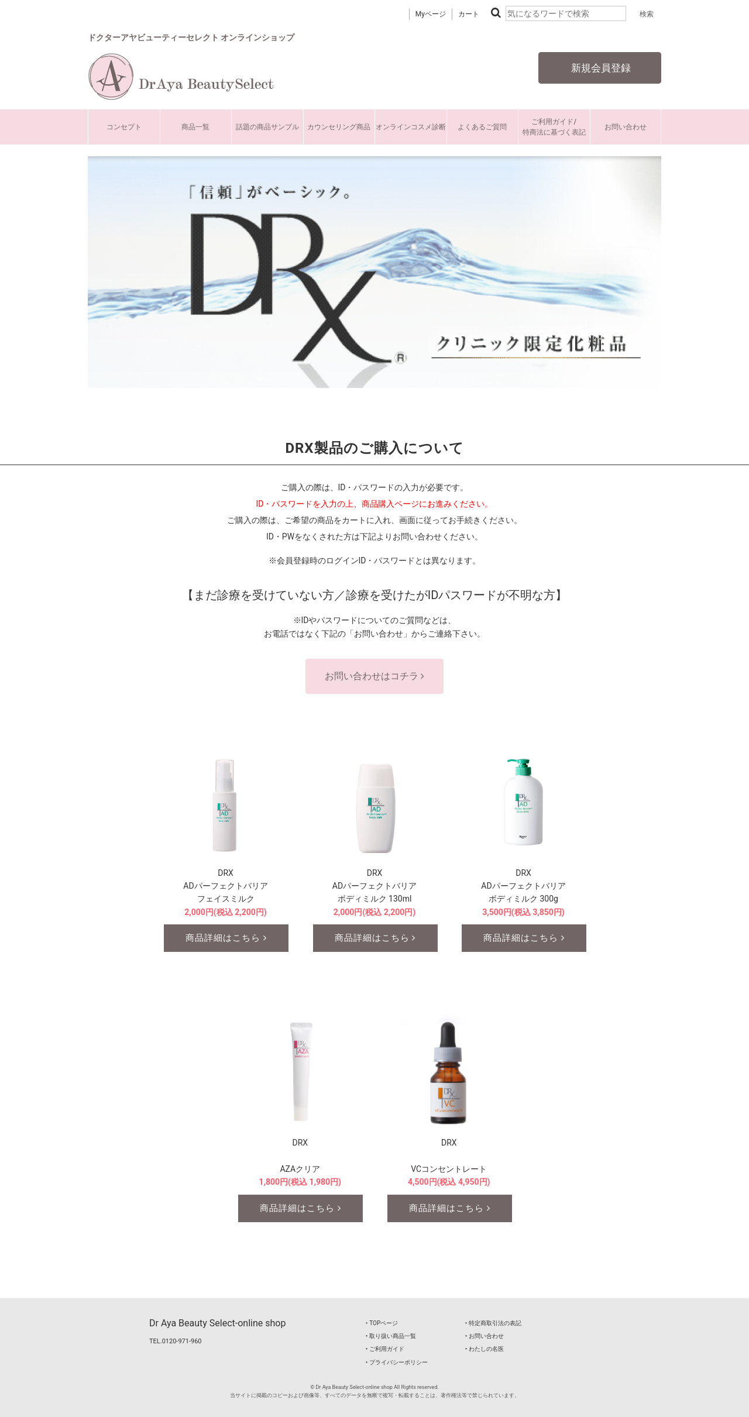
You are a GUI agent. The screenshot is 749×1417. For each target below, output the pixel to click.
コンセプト (124, 127)
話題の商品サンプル (267, 127)
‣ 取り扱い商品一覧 (391, 1336)
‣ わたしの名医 (484, 1349)
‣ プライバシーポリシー (397, 1362)
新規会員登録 (600, 68)
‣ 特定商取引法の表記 (493, 1323)
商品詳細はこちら (226, 938)
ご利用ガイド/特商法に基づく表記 (554, 127)
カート (468, 14)
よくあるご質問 (482, 127)
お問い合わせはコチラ (374, 676)
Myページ (430, 14)
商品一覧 (195, 127)
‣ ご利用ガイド (385, 1349)
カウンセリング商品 (338, 127)
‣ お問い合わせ (484, 1336)
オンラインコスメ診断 (411, 127)
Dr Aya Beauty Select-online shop (217, 1323)
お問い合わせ (625, 127)
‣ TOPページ (382, 1323)
